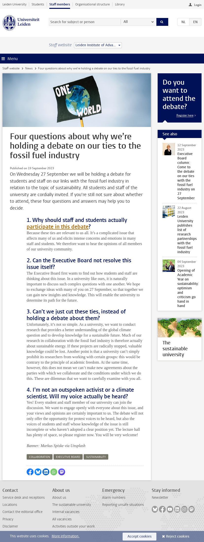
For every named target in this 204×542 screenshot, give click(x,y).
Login (198, 5)
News (29, 68)
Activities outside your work (73, 526)
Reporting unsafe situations (123, 504)
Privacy (7, 519)
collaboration (39, 457)
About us (59, 497)
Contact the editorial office (22, 512)
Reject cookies (177, 536)
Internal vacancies (65, 512)
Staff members (59, 4)
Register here (184, 115)
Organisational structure (92, 4)
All (126, 21)
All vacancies (62, 519)
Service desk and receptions (23, 497)
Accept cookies (139, 536)
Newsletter (160, 497)
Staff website (10, 68)
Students (38, 4)
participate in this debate (58, 226)
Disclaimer (10, 526)
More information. (65, 536)
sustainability (96, 457)
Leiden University (14, 4)
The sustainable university (71, 504)
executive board (68, 457)
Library (120, 4)
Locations (9, 504)
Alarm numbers (113, 497)
